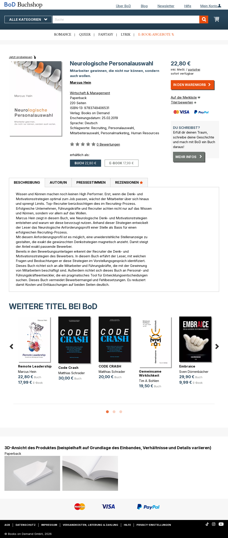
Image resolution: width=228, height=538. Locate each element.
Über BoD (123, 6)
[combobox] (130, 19)
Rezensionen (129, 182)
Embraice (187, 366)
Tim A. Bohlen (149, 381)
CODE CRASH (110, 366)
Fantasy (105, 35)
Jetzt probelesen (20, 57)
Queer (85, 35)
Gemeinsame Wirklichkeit (150, 373)
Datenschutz (26, 524)
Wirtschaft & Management (90, 93)
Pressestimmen (91, 182)
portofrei (194, 69)
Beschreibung (27, 182)
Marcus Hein (80, 82)
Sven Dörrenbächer (193, 372)
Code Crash (68, 367)
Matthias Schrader (71, 373)
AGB (7, 524)
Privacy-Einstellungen (153, 524)
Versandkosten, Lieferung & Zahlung (90, 524)
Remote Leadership (35, 366)
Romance (62, 35)
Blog (144, 6)
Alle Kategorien (28, 19)
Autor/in (58, 182)
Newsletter (165, 6)
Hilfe (187, 6)
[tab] (27, 183)
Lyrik (125, 35)
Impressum (49, 524)
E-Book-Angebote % (156, 35)
